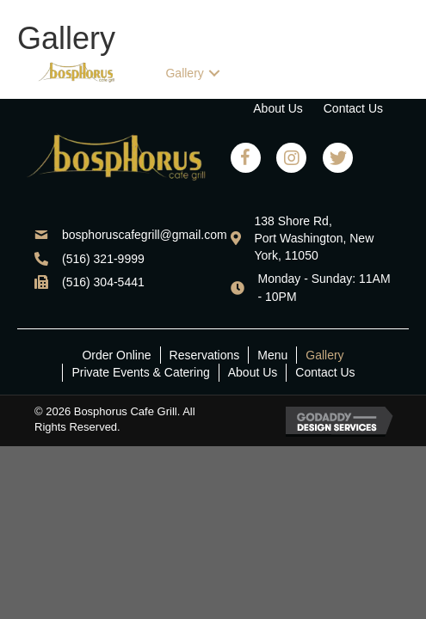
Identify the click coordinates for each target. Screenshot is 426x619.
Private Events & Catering (140, 372)
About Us (253, 372)
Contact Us (325, 372)
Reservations (205, 355)
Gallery (324, 355)
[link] (207, 38)
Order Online (116, 355)
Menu (272, 355)
